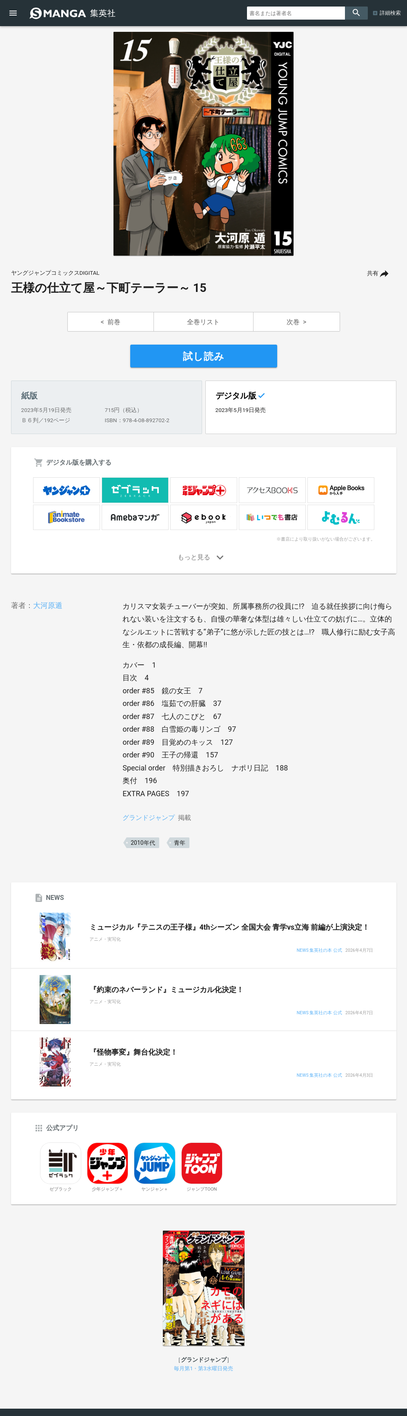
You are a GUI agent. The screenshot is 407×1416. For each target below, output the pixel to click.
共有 (372, 273)
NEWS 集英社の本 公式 (319, 950)
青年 (179, 842)
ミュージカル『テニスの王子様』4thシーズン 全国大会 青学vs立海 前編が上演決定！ (229, 927)
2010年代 (143, 842)
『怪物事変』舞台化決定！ (133, 1052)
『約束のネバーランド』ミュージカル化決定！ (166, 990)
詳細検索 (390, 13)
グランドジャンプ (148, 818)
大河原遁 (47, 605)
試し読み (204, 356)
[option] (203, 143)
